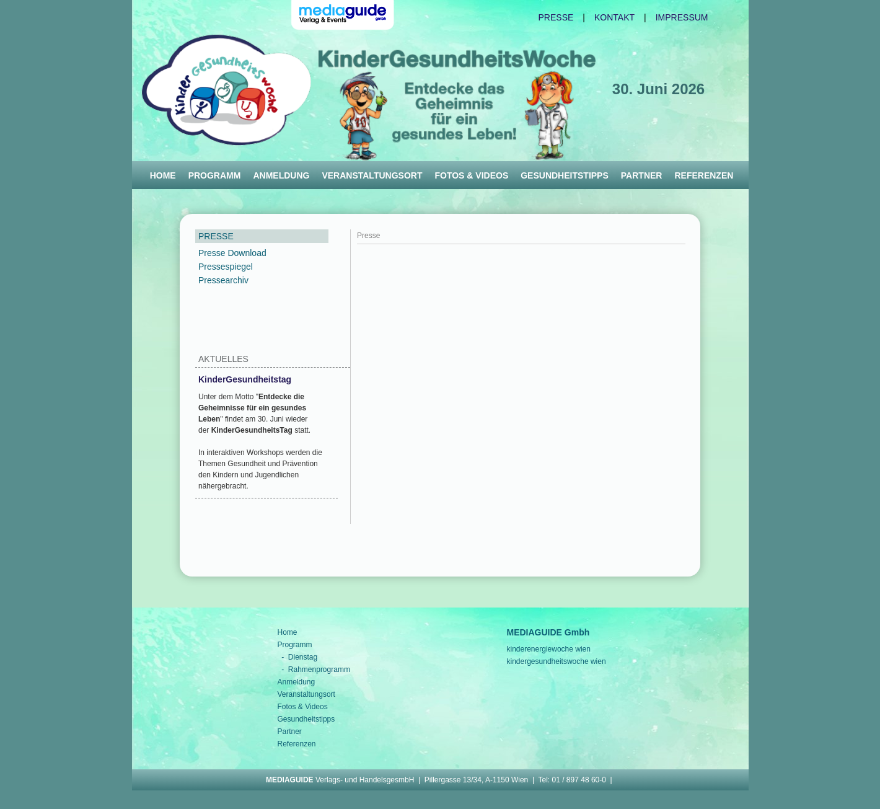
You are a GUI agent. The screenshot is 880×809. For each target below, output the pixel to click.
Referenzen (703, 175)
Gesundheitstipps (565, 175)
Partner (641, 175)
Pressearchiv (223, 280)
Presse (556, 17)
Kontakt (614, 17)
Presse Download (232, 253)
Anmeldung (281, 175)
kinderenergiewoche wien (549, 649)
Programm (214, 175)
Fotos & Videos (471, 175)
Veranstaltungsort (372, 175)
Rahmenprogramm (319, 669)
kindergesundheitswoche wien (556, 661)
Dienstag (302, 657)
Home (163, 175)
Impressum (682, 17)
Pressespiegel (225, 267)
